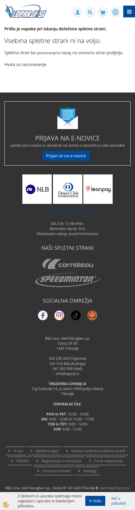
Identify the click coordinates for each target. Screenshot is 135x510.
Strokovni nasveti (56, 470)
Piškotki (22, 460)
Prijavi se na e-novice (66, 156)
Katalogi (89, 470)
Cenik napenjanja (108, 460)
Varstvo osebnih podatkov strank (98, 450)
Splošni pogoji (47, 450)
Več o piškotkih (118, 501)
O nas (18, 450)
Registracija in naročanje (61, 460)
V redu (95, 501)
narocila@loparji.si (115, 488)
